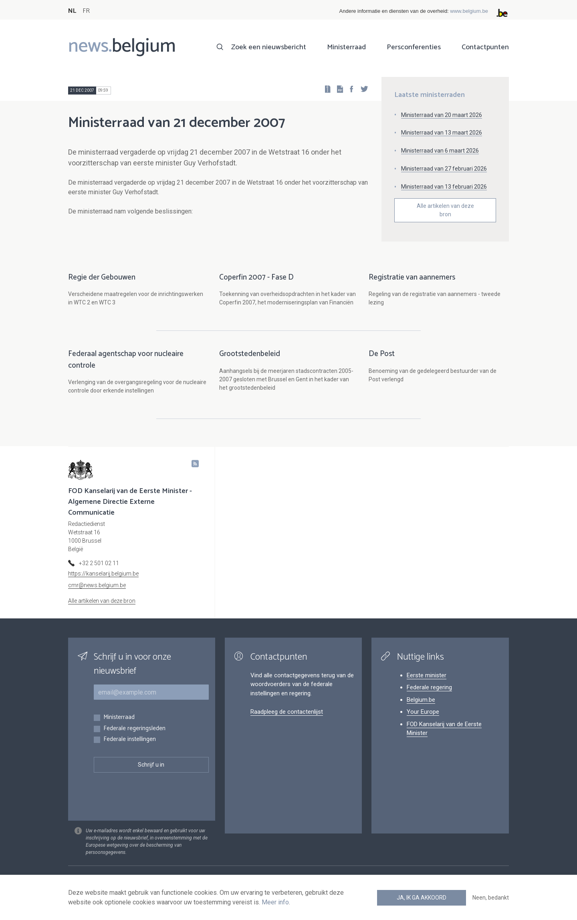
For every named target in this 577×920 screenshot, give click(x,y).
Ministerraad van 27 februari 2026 (444, 168)
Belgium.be (421, 699)
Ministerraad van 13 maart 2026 (441, 132)
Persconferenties (414, 47)
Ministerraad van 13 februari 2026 (444, 186)
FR (86, 11)
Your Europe (423, 711)
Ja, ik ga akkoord (421, 897)
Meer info (275, 902)
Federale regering (429, 687)
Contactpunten (485, 47)
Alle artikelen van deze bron (445, 210)
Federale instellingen (129, 739)
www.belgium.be (469, 11)
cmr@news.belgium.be (97, 585)
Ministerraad (346, 47)
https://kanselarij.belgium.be (103, 573)
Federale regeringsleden (134, 728)
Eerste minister (426, 675)
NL (72, 11)
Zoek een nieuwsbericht (268, 47)
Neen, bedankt (490, 897)
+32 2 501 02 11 (99, 563)
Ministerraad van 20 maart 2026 (441, 115)
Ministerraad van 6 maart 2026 (440, 150)
